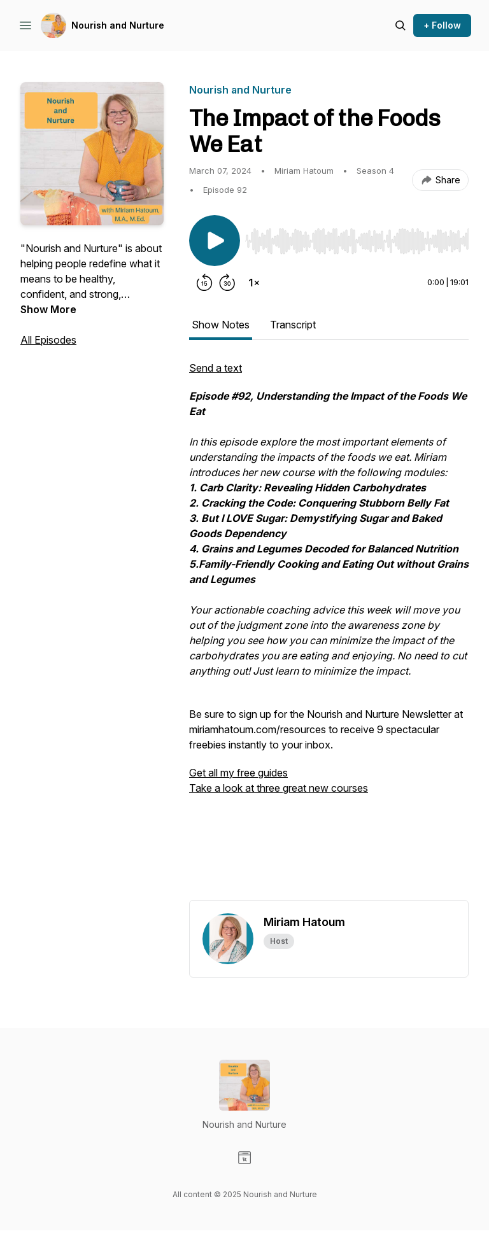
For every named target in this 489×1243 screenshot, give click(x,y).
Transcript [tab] (293, 324)
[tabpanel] (329, 630)
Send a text (215, 368)
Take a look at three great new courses (278, 788)
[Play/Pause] (214, 240)
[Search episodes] (400, 25)
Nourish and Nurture (117, 25)
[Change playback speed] (254, 282)
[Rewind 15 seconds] (204, 282)
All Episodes (48, 340)
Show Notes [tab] (221, 324)
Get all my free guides (238, 772)
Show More (48, 309)
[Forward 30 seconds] (227, 282)
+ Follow (442, 25)
